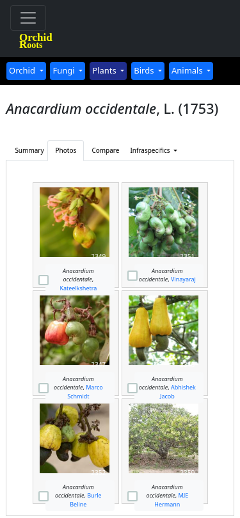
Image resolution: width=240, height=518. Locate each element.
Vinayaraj (183, 279)
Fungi (64, 70)
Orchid (23, 70)
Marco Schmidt (85, 391)
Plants (105, 70)
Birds (145, 70)
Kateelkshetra (78, 288)
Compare (105, 150)
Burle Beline (85, 499)
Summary (29, 150)
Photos (66, 150)
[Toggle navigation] (28, 18)
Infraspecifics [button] (145, 150)
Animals (188, 70)
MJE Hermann (171, 499)
